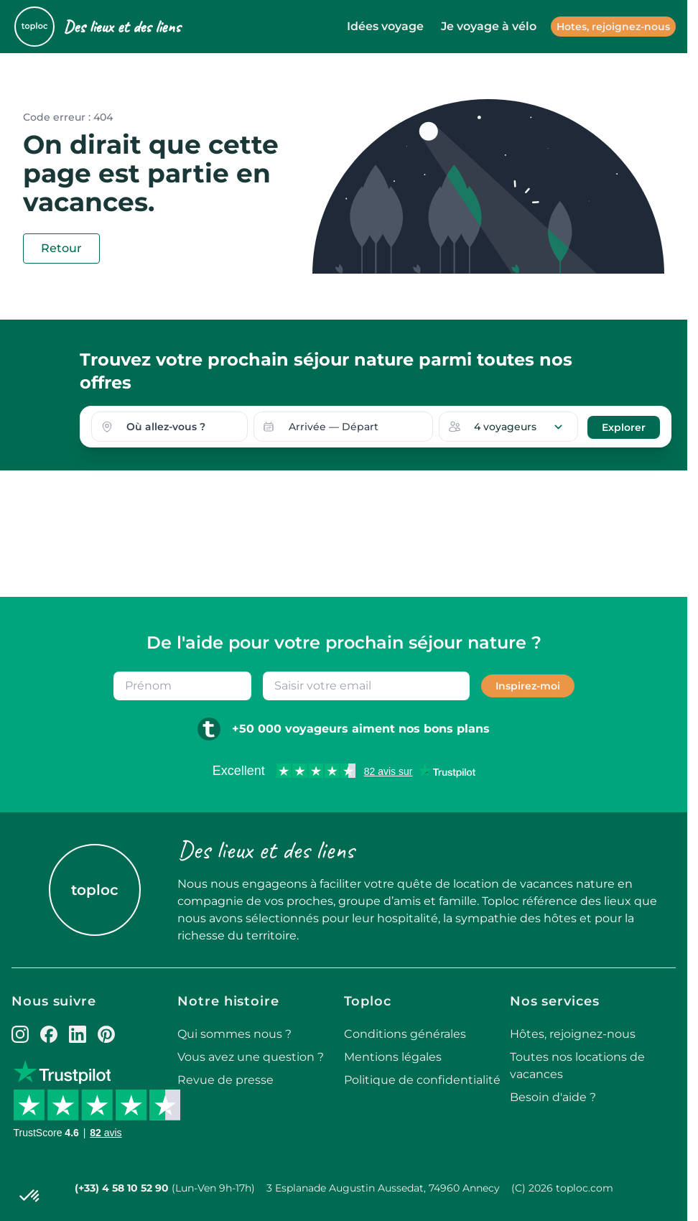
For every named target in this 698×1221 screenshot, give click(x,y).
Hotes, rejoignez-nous (613, 26)
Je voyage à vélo (488, 26)
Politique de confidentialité (422, 1080)
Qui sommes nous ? (234, 1034)
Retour (61, 248)
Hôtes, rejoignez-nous (573, 1034)
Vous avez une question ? (250, 1057)
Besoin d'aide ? (553, 1097)
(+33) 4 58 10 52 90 (122, 1187)
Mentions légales (393, 1057)
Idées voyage (385, 26)
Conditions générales (405, 1034)
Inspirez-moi (527, 685)
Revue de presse (225, 1080)
